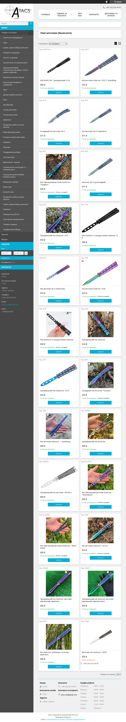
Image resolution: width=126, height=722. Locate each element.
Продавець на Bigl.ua (63, 717)
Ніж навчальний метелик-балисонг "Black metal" (58, 547)
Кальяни (6, 147)
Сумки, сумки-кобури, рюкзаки (15, 47)
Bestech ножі (8, 192)
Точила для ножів (10, 115)
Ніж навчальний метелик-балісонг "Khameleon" (97, 493)
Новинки (6, 142)
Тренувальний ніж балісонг (93, 340)
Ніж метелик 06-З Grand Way (52, 289)
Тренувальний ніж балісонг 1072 (54, 235)
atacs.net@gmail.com (10, 304)
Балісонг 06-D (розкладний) (94, 182)
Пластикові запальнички (13, 219)
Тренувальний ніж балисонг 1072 (54, 390)
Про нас (5, 234)
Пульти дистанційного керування (12, 83)
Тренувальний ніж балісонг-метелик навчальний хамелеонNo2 (97, 600)
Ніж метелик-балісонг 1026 (93, 289)
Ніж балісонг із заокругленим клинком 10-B (100, 236)
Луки (5, 89)
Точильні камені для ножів (14, 137)
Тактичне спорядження (12, 37)
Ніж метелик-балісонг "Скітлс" (95, 546)
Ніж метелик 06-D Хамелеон (94, 131)
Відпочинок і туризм (11, 162)
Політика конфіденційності (75, 719)
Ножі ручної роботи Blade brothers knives (13, 175)
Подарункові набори (11, 152)
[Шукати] (30, 23)
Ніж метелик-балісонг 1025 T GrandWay (99, 80)
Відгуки (4, 239)
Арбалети (7, 120)
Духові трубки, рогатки (12, 95)
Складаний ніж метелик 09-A (52, 131)
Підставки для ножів (11, 132)
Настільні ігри (8, 157)
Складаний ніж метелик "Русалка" (96, 390)
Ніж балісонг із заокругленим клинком (56, 340)
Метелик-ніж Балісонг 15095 (94, 652)
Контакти (94, 15)
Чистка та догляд (10, 57)
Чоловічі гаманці (10, 224)
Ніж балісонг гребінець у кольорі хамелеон (54, 653)
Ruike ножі (7, 187)
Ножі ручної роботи (11, 214)
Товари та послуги (9, 32)
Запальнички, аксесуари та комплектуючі (14, 168)
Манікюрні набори (10, 182)
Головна (45, 15)
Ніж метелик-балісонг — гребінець (55, 441)
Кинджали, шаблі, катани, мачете (13, 126)
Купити (59, 92)
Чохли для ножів (9, 110)
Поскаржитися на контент (56, 719)
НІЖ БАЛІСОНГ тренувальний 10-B (55, 80)
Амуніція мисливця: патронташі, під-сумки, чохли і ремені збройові (15, 70)
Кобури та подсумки (11, 52)
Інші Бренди (8, 105)
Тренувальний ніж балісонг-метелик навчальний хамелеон (56, 600)
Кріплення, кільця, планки (13, 77)
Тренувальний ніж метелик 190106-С (56, 492)
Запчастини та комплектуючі (15, 62)
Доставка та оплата (111, 14)
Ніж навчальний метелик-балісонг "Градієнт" (55, 183)
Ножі (5, 100)
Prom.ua (75, 715)
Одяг (5, 42)
